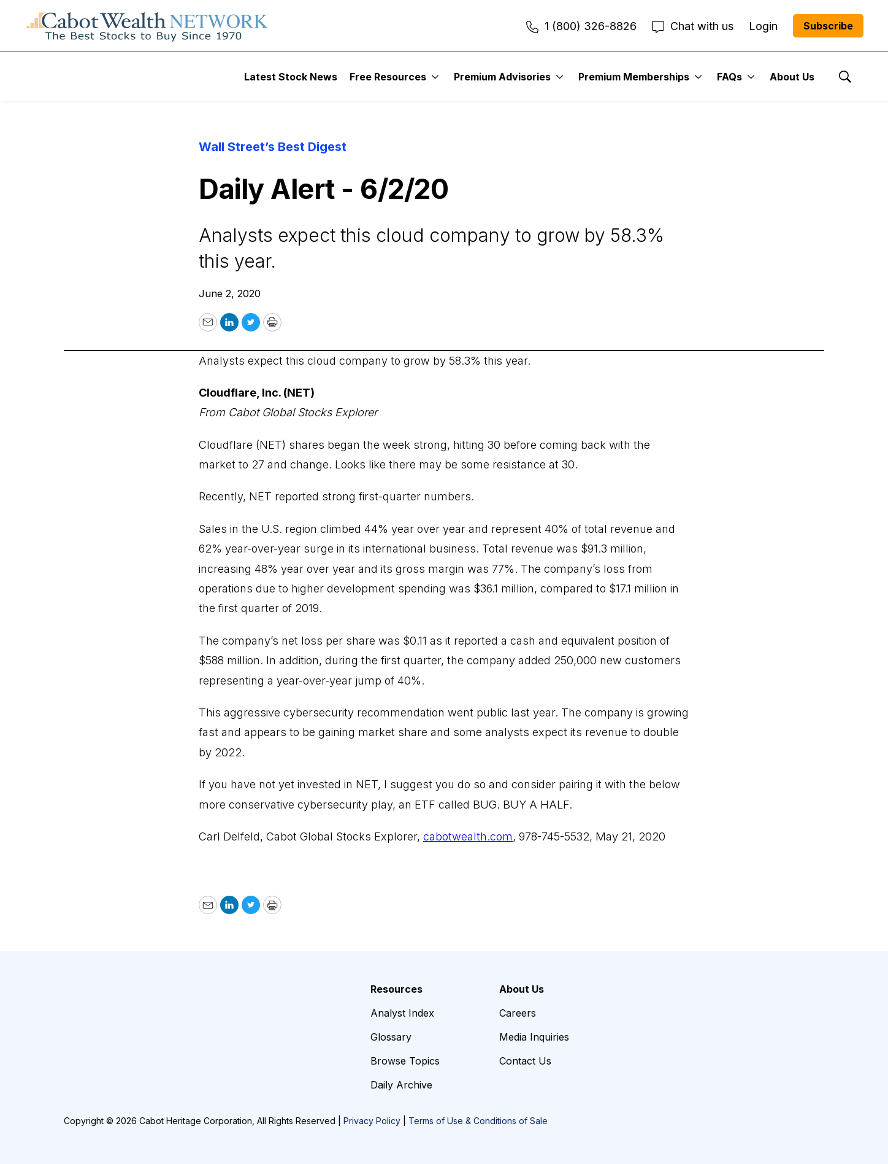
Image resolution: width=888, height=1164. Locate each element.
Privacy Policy (371, 1121)
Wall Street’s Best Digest (272, 146)
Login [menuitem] (763, 26)
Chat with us (692, 26)
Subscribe (828, 26)
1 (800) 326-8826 (581, 26)
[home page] (147, 25)
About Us (792, 77)
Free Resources (388, 77)
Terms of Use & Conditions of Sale (478, 1121)
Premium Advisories (502, 77)
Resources (396, 989)
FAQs (729, 77)
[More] (435, 76)
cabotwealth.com (468, 836)
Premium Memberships (633, 77)
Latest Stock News (290, 77)
